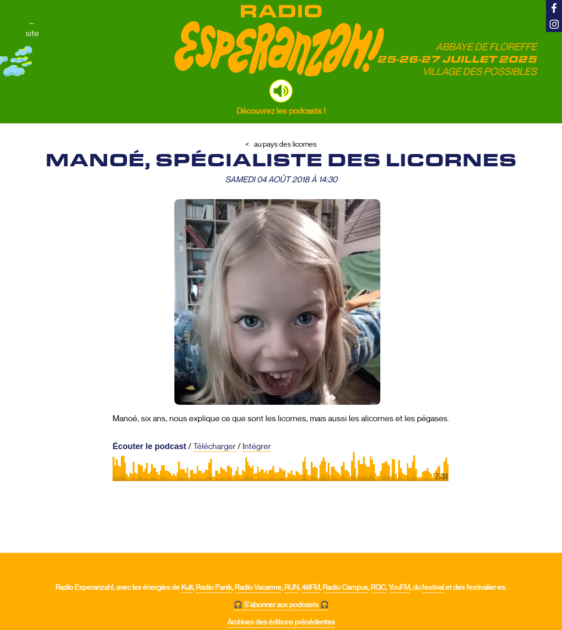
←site (32, 28)
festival (433, 587)
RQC (378, 587)
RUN (291, 587)
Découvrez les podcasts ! (281, 111)
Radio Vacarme (258, 587)
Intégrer (257, 446)
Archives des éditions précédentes (281, 622)
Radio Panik (214, 587)
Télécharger (214, 446)
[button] (281, 90)
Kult (187, 587)
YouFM (399, 587)
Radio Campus (345, 587)
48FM (311, 587)
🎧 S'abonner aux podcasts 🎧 (281, 604)
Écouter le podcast (149, 446)
